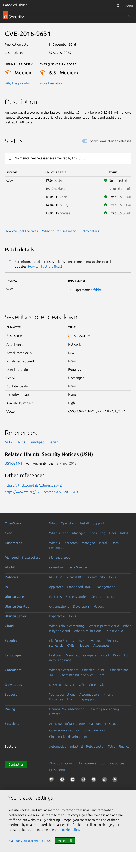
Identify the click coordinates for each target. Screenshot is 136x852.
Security (11, 640)
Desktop (55, 684)
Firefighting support (81, 699)
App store (56, 587)
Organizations (59, 606)
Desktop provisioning (103, 709)
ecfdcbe (96, 290)
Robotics (11, 577)
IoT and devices (94, 730)
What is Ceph (58, 533)
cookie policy (69, 829)
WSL (82, 684)
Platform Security (61, 640)
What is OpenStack (62, 523)
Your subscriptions (62, 694)
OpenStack (13, 523)
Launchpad (36, 442)
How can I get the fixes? (22, 231)
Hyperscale (57, 616)
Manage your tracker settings (29, 840)
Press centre (58, 770)
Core (92, 684)
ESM (81, 640)
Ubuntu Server (15, 616)
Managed (79, 533)
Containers (13, 670)
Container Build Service (76, 675)
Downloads (13, 684)
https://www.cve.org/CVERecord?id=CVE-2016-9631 (42, 492)
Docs (112, 533)
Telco (111, 746)
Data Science (78, 567)
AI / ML (10, 567)
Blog (103, 763)
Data (58, 723)
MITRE (9, 442)
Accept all (65, 840)
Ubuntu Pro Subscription (66, 709)
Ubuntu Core (14, 596)
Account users (89, 694)
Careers (90, 763)
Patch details (90, 231)
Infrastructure (75, 723)
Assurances (101, 645)
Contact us (16, 764)
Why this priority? (17, 83)
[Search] (118, 5)
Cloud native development (68, 737)
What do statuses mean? (59, 231)
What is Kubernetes (63, 543)
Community (96, 577)
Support (98, 523)
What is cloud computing (67, 626)
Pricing (108, 694)
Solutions (12, 723)
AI (50, 723)
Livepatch (96, 640)
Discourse (56, 699)
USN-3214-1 (13, 463)
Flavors (99, 606)
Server (69, 684)
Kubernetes (13, 543)
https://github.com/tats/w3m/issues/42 (33, 485)
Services (97, 596)
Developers (81, 606)
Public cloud (114, 631)
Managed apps (59, 557)
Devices (54, 714)
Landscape (13, 655)
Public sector (95, 746)
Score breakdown (51, 83)
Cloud (9, 626)
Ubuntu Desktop (17, 606)
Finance (124, 746)
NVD (21, 442)
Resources (56, 547)
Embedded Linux (79, 587)
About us (55, 763)
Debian (53, 442)
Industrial (76, 746)
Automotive (57, 746)
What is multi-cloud (88, 631)
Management (105, 587)
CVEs (70, 645)
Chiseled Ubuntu (94, 670)
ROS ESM (55, 577)
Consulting (97, 533)
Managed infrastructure (22, 557)
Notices (84, 645)
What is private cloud (104, 626)
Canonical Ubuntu (16, 5)
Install (84, 523)
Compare (89, 655)
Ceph (8, 533)
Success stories (76, 596)
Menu (128, 6)
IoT (7, 587)
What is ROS (75, 577)
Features (55, 596)
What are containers (63, 670)
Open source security (64, 730)
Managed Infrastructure (105, 723)
